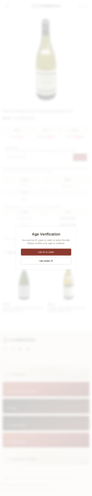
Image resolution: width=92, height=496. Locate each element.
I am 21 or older (46, 252)
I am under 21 (46, 260)
